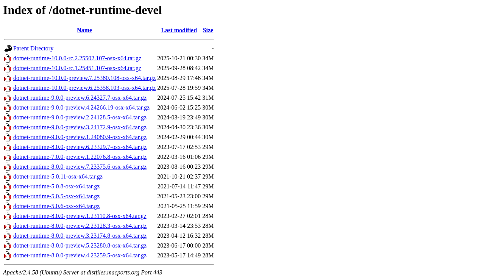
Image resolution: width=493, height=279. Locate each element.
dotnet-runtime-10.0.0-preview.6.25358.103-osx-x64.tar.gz (84, 88)
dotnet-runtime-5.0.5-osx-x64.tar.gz (56, 196)
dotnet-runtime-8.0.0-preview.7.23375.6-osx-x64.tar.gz (80, 166)
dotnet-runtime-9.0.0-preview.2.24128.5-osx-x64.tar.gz (80, 117)
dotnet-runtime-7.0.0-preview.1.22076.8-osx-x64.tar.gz (80, 157)
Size (208, 30)
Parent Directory (33, 48)
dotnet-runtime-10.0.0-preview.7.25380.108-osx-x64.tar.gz (84, 78)
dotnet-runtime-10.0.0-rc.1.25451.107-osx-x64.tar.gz (77, 68)
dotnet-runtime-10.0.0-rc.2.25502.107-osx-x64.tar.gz (77, 58)
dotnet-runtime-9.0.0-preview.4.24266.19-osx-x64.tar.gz (81, 107)
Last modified (179, 30)
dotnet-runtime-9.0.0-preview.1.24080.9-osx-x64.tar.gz (80, 137)
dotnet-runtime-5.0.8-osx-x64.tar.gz (56, 186)
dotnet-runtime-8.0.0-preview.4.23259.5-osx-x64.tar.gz (80, 255)
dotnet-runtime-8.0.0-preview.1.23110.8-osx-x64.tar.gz (80, 216)
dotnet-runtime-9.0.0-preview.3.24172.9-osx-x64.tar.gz (80, 127)
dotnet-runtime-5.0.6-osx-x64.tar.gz (56, 206)
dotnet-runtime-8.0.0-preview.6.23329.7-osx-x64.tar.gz (80, 147)
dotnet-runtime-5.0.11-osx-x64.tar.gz (58, 176)
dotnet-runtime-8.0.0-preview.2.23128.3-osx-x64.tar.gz (80, 226)
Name (84, 30)
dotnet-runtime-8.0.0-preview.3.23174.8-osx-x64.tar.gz (80, 235)
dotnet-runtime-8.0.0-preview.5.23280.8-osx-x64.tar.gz (80, 245)
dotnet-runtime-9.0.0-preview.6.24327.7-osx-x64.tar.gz (80, 97)
